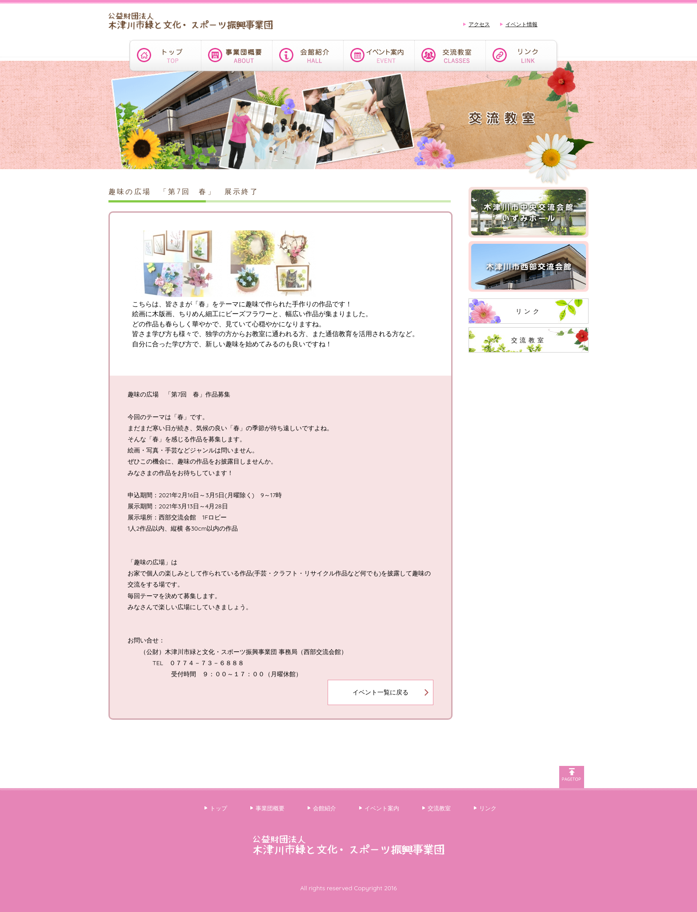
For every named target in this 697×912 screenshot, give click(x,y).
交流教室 (528, 340)
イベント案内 (382, 808)
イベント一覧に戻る (381, 692)
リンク (529, 311)
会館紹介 (324, 808)
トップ (218, 808)
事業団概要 (270, 808)
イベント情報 (521, 24)
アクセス (479, 24)
